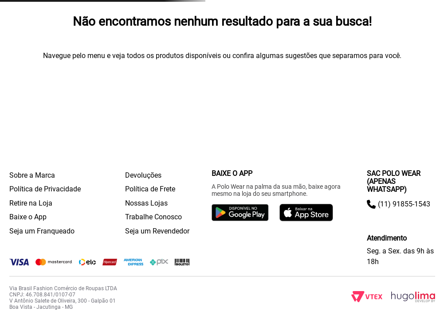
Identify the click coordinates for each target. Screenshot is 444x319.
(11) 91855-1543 (404, 204)
